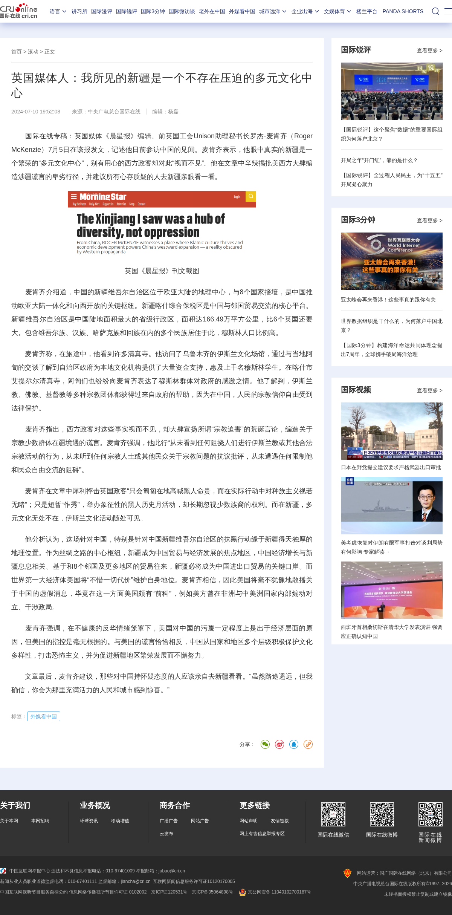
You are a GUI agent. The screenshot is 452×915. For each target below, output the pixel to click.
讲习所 (79, 11)
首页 (16, 52)
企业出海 (306, 11)
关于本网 (9, 820)
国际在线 (18, 11)
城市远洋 (273, 11)
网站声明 (249, 820)
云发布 (166, 833)
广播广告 (169, 820)
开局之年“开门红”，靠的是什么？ (379, 160)
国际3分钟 (153, 11)
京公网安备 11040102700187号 (274, 892)
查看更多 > (430, 50)
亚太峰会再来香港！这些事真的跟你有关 (388, 300)
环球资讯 (89, 820)
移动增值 (120, 820)
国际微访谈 (182, 11)
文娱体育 (338, 11)
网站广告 (200, 820)
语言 (59, 11)
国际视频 (356, 390)
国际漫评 (101, 11)
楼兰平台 (366, 11)
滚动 (33, 52)
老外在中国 (212, 11)
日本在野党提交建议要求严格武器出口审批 (391, 467)
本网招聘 (40, 820)
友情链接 (280, 820)
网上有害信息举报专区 (262, 833)
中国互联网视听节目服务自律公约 (34, 892)
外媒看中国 (242, 11)
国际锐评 (126, 11)
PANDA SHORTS (403, 11)
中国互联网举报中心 (25, 871)
